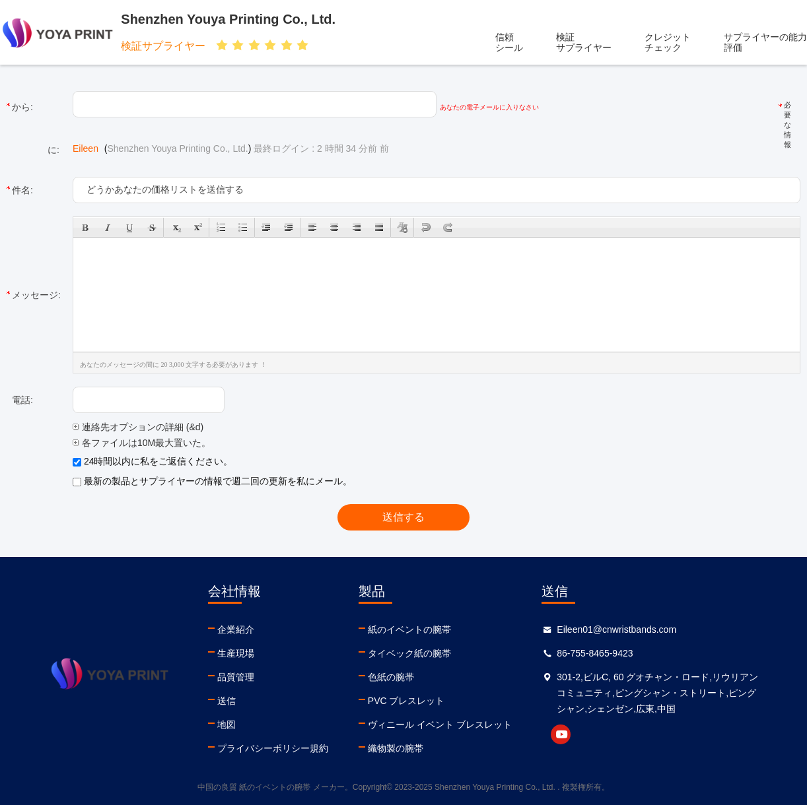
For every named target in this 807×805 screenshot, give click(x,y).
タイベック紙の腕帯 (409, 653)
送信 (226, 700)
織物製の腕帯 (395, 748)
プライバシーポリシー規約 (272, 748)
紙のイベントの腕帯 (409, 629)
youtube (561, 734)
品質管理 (235, 677)
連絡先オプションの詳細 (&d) (138, 427)
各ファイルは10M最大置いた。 (142, 442)
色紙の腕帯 (391, 677)
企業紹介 (235, 629)
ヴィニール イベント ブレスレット (440, 724)
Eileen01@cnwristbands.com (616, 629)
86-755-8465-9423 (595, 653)
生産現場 (235, 653)
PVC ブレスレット (406, 700)
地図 (226, 724)
